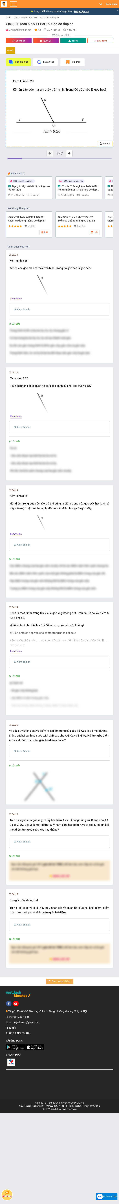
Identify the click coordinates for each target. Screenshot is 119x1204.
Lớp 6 (8, 17)
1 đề (45, 232)
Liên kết (11, 1119)
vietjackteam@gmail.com (25, 1113)
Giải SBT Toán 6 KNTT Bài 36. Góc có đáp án (40, 17)
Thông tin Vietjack (19, 1124)
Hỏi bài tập (7, 1194)
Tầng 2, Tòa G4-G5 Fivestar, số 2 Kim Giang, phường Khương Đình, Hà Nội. (47, 1102)
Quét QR (45, 40)
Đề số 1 (10, 50)
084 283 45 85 (21, 1108)
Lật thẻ (105, 143)
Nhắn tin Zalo (107, 1197)
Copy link (19, 40)
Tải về (73, 40)
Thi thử (72, 61)
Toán (16, 17)
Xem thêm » (16, 298)
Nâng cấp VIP (59, 967)
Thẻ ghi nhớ (18, 61)
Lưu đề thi (100, 40)
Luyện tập (45, 61)
